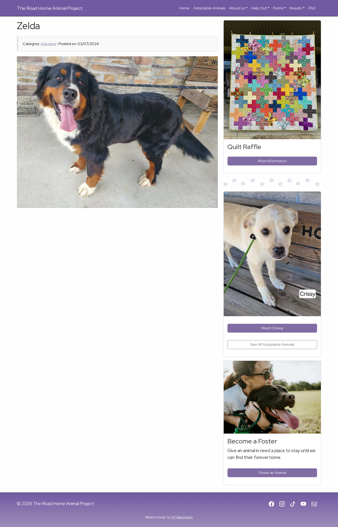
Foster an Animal (272, 472)
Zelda (28, 25)
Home (184, 8)
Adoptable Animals (209, 8)
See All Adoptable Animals (272, 344)
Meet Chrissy (272, 328)
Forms (278, 8)
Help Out (259, 8)
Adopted (48, 43)
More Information (272, 160)
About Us (237, 8)
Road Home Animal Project (50, 8)
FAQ (311, 8)
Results (296, 8)
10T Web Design (182, 517)
